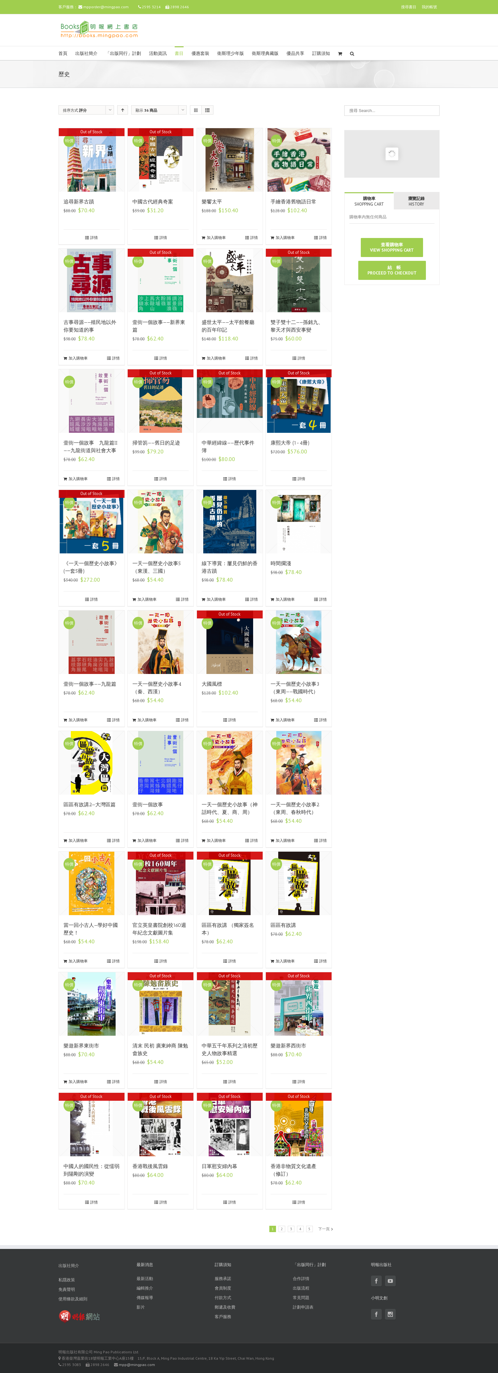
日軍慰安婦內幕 (219, 1166)
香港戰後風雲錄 (150, 1166)
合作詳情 (301, 1278)
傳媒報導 (145, 1297)
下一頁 (324, 1228)
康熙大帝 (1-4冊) (290, 443)
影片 (141, 1307)
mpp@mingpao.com (137, 1364)
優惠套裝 (200, 53)
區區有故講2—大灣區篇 (90, 805)
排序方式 (75, 110)
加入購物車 (216, 237)
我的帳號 (429, 6)
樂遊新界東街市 (81, 1046)
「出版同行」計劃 (123, 53)
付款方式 (223, 1297)
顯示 (146, 110)
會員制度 (223, 1288)
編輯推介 (145, 1288)
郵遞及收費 (225, 1307)
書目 (179, 53)
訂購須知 (321, 53)
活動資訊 (158, 53)
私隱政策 (66, 1280)
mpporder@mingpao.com (106, 6)
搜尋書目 (408, 6)
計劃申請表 (303, 1307)
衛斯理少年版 (230, 53)
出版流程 (301, 1288)
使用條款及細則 (72, 1299)
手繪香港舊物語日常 (293, 202)
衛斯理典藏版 (265, 53)
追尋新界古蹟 (79, 202)
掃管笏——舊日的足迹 (156, 443)
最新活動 (145, 1278)
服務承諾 (223, 1278)
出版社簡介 (86, 53)
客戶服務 (223, 1316)
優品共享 (295, 53)
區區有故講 (283, 925)
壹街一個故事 (147, 805)
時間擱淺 (281, 563)
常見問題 (301, 1297)
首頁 (62, 53)
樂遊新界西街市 (288, 1046)
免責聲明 (66, 1289)
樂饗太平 (212, 202)
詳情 (94, 237)
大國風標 (212, 684)
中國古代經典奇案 (152, 202)
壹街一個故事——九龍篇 (90, 684)
